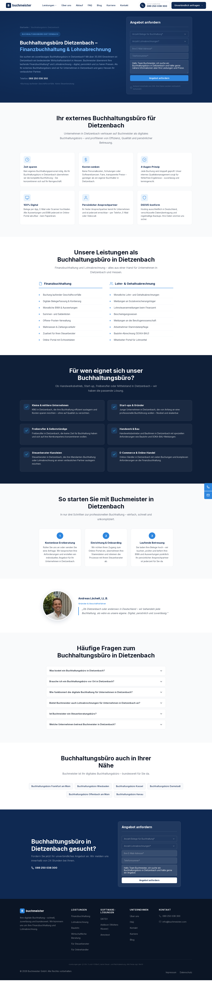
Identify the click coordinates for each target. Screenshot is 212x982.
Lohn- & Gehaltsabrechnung (135, 287)
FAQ (90, 5)
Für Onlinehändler (80, 951)
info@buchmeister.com (174, 923)
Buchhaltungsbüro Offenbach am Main (89, 797)
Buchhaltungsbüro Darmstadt (165, 789)
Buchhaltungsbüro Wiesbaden (93, 789)
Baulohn (75, 929)
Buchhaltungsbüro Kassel (129, 789)
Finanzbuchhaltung (57, 287)
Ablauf (79, 5)
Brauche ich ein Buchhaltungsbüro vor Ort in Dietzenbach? (106, 685)
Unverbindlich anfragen (188, 5)
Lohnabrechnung (79, 923)
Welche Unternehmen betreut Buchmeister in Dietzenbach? (106, 728)
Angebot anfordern (159, 79)
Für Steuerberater (80, 945)
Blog (99, 5)
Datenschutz (186, 974)
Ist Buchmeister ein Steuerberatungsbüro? (106, 717)
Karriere (111, 5)
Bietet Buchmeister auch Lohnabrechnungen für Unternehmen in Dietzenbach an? (106, 706)
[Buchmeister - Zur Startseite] (18, 5)
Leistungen (49, 5)
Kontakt (124, 5)
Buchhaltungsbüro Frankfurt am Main (50, 789)
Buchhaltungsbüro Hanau (129, 797)
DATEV (104, 920)
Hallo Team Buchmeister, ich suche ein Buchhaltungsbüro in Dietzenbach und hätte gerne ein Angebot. (149, 874)
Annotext (105, 936)
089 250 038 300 (38, 79)
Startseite (24, 28)
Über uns (66, 5)
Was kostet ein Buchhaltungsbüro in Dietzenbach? (106, 674)
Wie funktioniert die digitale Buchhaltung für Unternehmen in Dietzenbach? (106, 695)
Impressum (171, 974)
